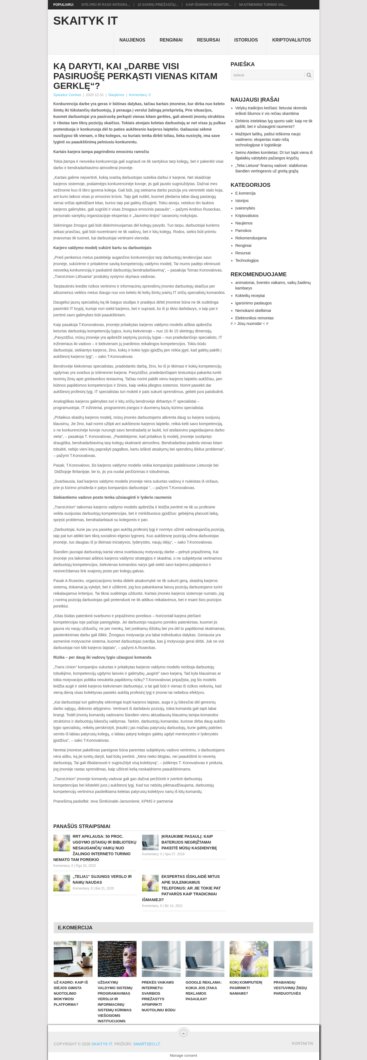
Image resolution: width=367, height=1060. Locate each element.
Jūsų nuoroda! (249, 323)
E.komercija (245, 193)
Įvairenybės (245, 208)
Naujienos (132, 40)
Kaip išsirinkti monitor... (208, 5)
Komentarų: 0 (140, 95)
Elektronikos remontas (254, 318)
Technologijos (247, 260)
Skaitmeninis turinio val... (263, 5)
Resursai (208, 40)
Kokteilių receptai (250, 295)
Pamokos (243, 230)
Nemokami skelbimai (253, 310)
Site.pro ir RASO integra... (105, 5)
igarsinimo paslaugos (253, 303)
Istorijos (246, 40)
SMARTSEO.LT (146, 1044)
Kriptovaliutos (291, 40)
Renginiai (171, 40)
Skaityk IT (85, 21)
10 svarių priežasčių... (158, 5)
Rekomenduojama (251, 238)
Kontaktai (302, 1043)
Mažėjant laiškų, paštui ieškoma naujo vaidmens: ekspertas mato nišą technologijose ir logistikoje (268, 139)
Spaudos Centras (67, 95)
